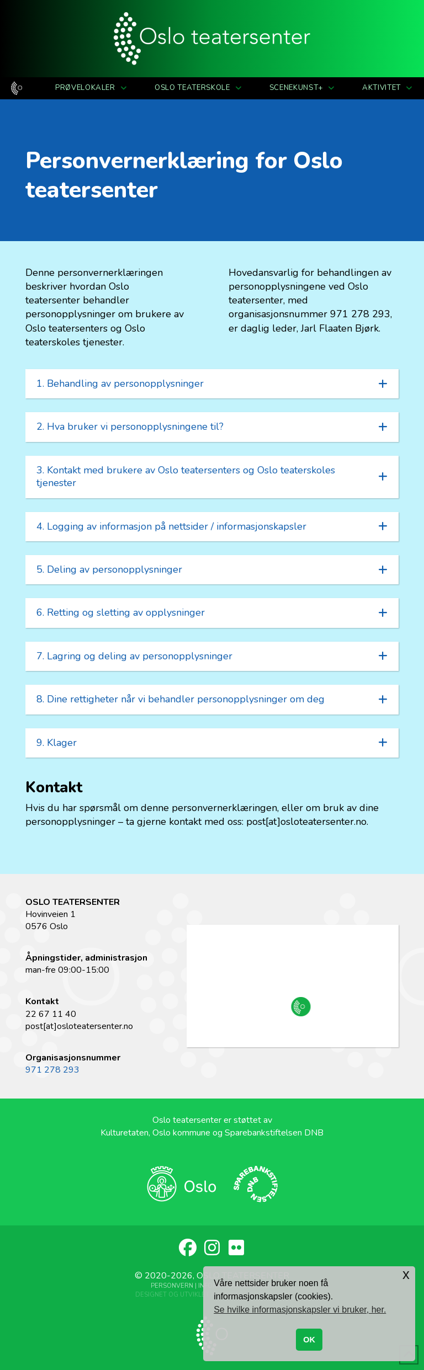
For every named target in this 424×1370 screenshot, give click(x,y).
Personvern (172, 1286)
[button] (212, 383)
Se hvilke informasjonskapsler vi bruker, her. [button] (300, 1309)
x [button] (406, 1274)
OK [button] (309, 1339)
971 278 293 (52, 1070)
